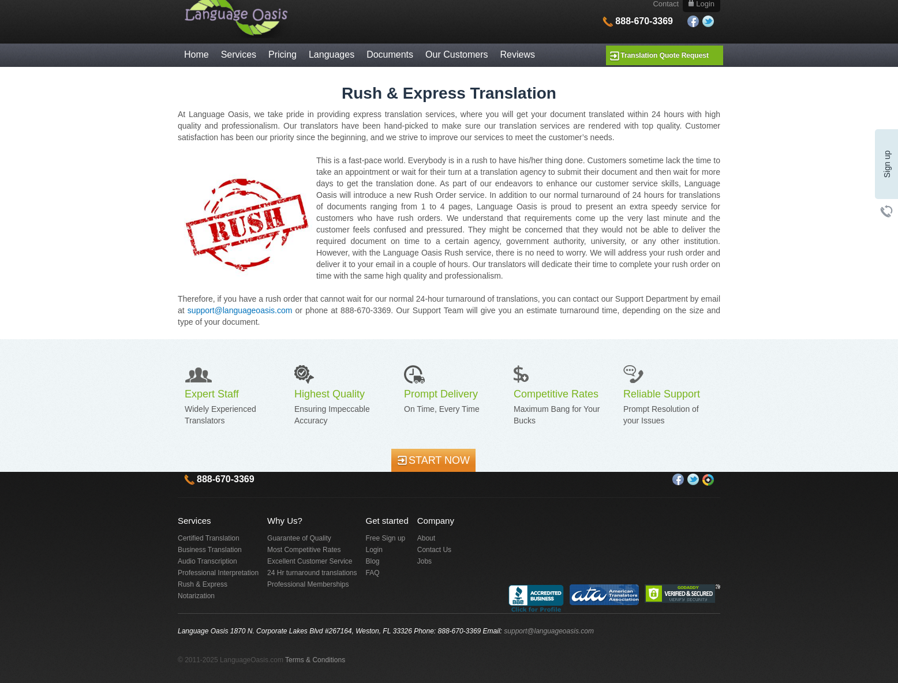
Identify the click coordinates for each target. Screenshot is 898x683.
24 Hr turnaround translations (312, 573)
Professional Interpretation (218, 573)
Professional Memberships (308, 584)
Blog (373, 561)
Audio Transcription (207, 561)
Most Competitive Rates (304, 550)
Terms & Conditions (315, 660)
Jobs (424, 561)
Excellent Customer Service (309, 561)
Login (374, 550)
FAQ (373, 573)
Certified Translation (209, 538)
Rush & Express (202, 584)
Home (196, 54)
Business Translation (210, 550)
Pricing (282, 54)
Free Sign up (386, 538)
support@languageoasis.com (240, 310)
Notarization (196, 596)
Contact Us (434, 550)
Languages (331, 54)
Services (238, 54)
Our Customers (456, 54)
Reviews (517, 54)
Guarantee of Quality (299, 538)
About (426, 538)
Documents (389, 54)
